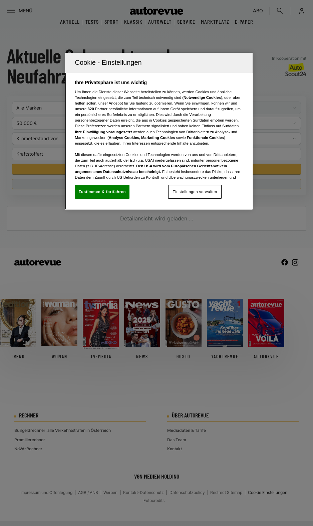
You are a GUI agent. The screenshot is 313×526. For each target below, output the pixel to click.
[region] (159, 131)
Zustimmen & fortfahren (102, 192)
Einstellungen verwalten (195, 192)
